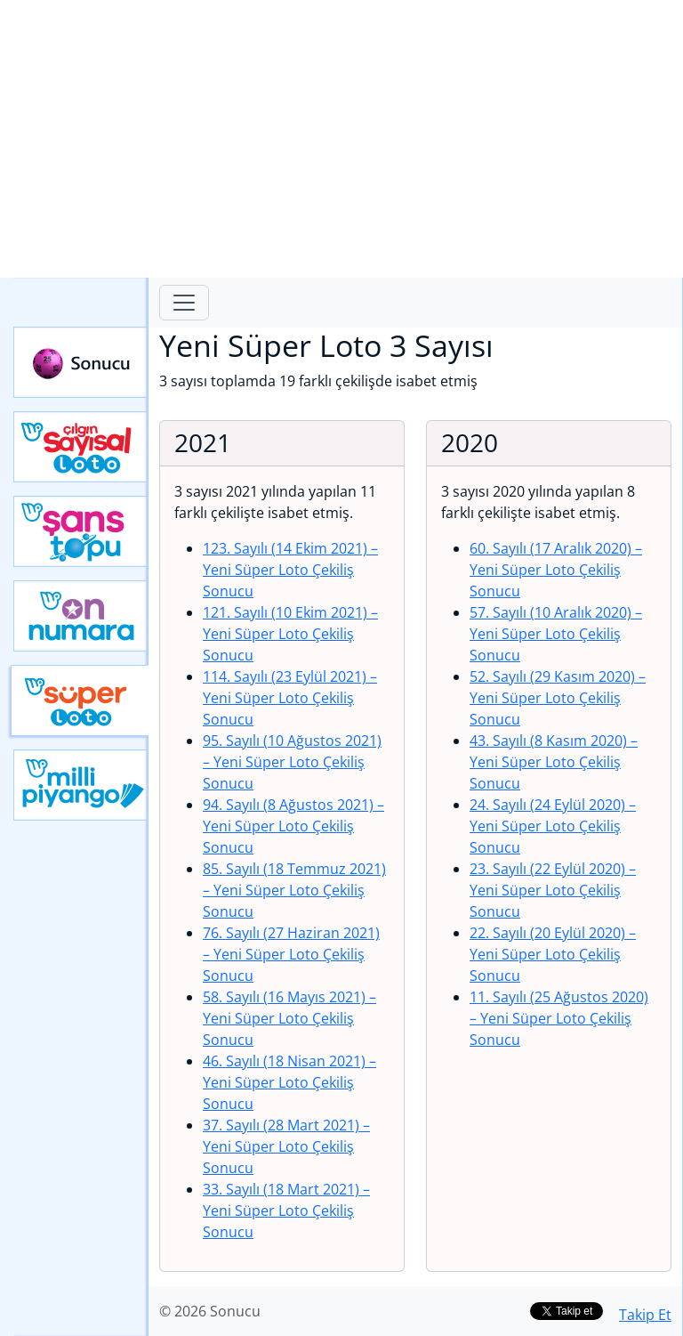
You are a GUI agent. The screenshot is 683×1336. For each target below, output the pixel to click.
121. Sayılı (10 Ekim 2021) (290, 634)
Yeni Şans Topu (81, 531)
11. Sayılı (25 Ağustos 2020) (559, 1018)
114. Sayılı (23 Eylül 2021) (290, 698)
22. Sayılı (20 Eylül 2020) (553, 954)
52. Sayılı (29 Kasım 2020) (558, 698)
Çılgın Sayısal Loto (81, 446)
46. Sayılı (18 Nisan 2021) (289, 1082)
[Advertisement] (341, 138)
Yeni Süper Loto (80, 700)
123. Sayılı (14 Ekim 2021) (290, 569)
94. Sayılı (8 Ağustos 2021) (293, 826)
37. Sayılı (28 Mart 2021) (286, 1146)
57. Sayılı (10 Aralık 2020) (556, 634)
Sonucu (81, 362)
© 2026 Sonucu (210, 1311)
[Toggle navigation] (184, 302)
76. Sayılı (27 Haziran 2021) (291, 954)
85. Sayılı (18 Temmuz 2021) (294, 890)
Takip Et (645, 1314)
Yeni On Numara (81, 616)
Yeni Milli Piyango (81, 785)
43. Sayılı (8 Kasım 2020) (554, 762)
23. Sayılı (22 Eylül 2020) (553, 890)
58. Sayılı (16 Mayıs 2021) (289, 1018)
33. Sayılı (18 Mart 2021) (286, 1210)
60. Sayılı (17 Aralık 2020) (556, 569)
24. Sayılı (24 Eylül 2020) (553, 826)
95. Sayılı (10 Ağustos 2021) (292, 762)
